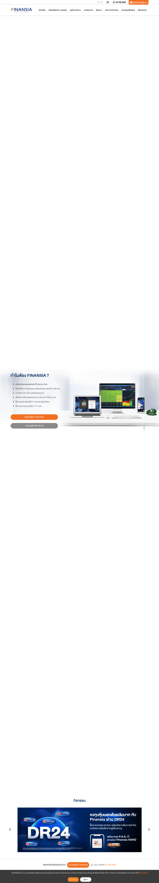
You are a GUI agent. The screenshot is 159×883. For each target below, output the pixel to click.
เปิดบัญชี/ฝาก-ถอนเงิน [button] (58, 10)
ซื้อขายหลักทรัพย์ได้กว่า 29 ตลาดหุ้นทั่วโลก (33, 401)
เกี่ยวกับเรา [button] (142, 10)
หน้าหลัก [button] (42, 10)
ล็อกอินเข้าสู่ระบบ (138, 2)
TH (98, 2)
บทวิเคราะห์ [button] (88, 10)
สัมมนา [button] (99, 10)
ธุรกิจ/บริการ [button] (75, 10)
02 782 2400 (119, 2)
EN (101, 2)
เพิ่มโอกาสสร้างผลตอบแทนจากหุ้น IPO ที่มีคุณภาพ (36, 397)
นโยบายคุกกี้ (143, 873)
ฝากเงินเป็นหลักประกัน (34, 425)
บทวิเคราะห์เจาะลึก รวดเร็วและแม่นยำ (30, 393)
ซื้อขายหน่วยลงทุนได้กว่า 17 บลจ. (29, 406)
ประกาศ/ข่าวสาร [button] (111, 10)
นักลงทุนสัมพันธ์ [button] (128, 10)
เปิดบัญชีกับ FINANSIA (34, 417)
